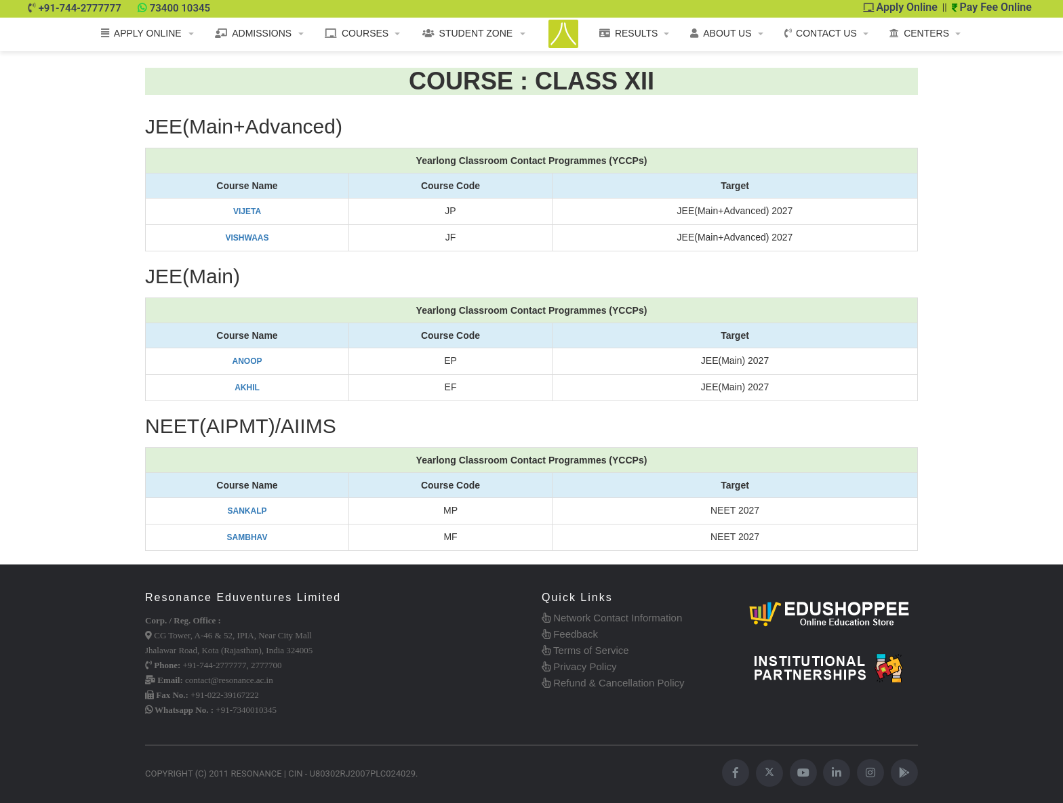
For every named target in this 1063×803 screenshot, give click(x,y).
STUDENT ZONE (467, 33)
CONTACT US (820, 33)
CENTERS (919, 33)
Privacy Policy (579, 666)
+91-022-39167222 (224, 695)
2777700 (266, 665)
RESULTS (628, 33)
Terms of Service (585, 650)
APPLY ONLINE (141, 33)
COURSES (356, 33)
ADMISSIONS (253, 33)
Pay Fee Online (992, 7)
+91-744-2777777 (80, 8)
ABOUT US (720, 33)
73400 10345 (180, 8)
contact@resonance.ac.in (229, 680)
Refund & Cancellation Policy (613, 682)
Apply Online (901, 7)
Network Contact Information (612, 617)
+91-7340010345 (246, 710)
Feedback (570, 634)
